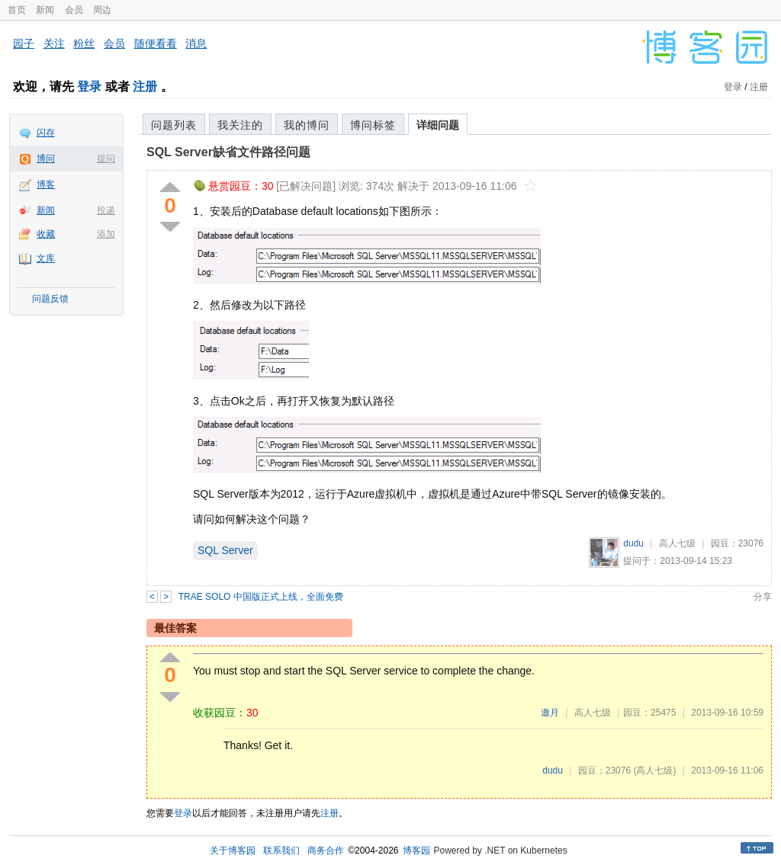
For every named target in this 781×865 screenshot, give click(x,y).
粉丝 (84, 43)
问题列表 (174, 125)
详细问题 (437, 125)
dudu (633, 543)
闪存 (46, 132)
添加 (106, 234)
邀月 (550, 712)
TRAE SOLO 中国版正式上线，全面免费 (260, 596)
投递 (106, 210)
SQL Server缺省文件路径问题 (228, 152)
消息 (196, 43)
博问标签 (373, 125)
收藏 (46, 234)
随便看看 (155, 43)
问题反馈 (50, 298)
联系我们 (281, 850)
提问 (106, 158)
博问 (46, 158)
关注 (54, 43)
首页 (17, 10)
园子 (23, 43)
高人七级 (677, 543)
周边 (102, 10)
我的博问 (306, 125)
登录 (89, 86)
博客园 (416, 850)
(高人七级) (654, 770)
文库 (46, 258)
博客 (46, 184)
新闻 (45, 10)
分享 (763, 596)
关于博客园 (233, 850)
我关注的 (240, 125)
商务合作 (325, 850)
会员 (74, 10)
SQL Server (225, 550)
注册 (145, 86)
